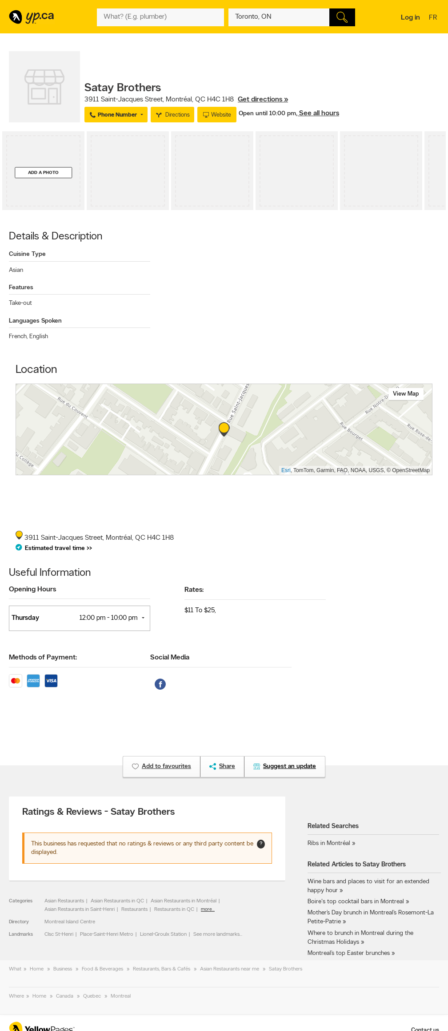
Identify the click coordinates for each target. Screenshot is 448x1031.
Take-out (20, 303)
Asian (16, 270)
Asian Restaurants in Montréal (183, 901)
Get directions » (263, 99)
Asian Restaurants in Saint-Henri (79, 909)
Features (21, 287)
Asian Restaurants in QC (117, 901)
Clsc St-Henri (58, 934)
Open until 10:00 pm (267, 113)
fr (434, 18)
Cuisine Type (27, 254)
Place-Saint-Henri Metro (106, 934)
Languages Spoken (35, 321)
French (18, 336)
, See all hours (317, 113)
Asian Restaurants (64, 901)
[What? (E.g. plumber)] (160, 17)
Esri (286, 470)
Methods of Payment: (43, 657)
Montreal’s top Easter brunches (349, 953)
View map (406, 394)
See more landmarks (216, 934)
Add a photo (43, 172)
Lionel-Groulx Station (163, 934)
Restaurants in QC (174, 909)
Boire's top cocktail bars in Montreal (356, 901)
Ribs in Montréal (329, 843)
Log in (410, 17)
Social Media (169, 657)
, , (186, 99)
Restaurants (134, 909)
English (38, 336)
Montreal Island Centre (69, 922)
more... (208, 909)
